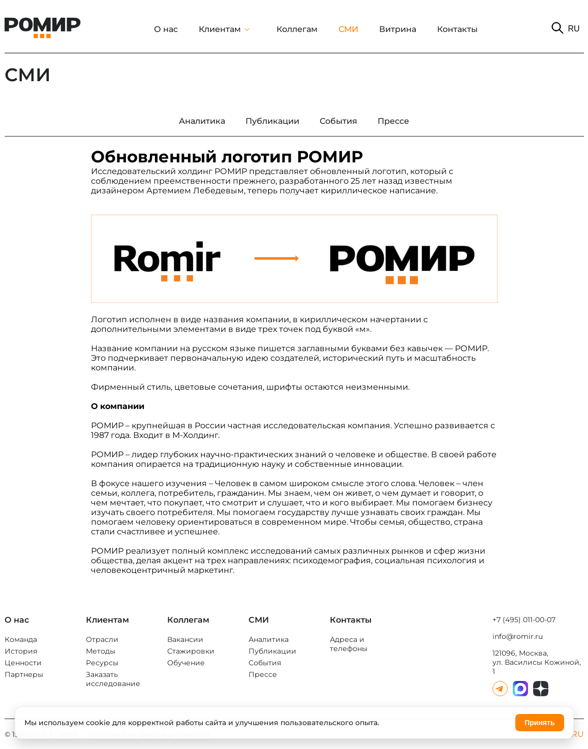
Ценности (23, 662)
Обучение (186, 662)
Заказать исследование (113, 679)
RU (573, 28)
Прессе (263, 674)
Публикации (272, 651)
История (21, 651)
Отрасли (102, 639)
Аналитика (269, 639)
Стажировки (190, 651)
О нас (166, 29)
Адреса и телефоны (348, 644)
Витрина (397, 29)
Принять (539, 723)
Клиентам (220, 29)
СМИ (348, 29)
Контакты (457, 29)
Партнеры (24, 674)
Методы (100, 651)
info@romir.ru (517, 636)
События (265, 662)
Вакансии (185, 639)
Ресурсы (102, 662)
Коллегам (297, 29)
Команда (21, 639)
